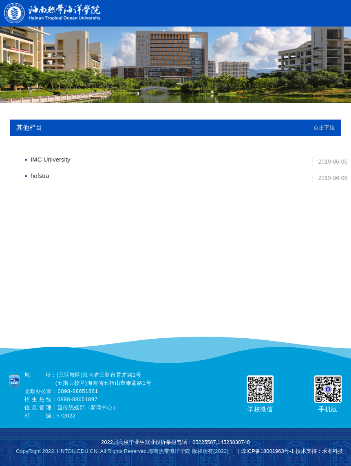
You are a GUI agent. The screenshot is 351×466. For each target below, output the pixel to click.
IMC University (51, 159)
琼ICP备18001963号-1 (267, 451)
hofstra (40, 175)
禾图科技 (332, 451)
